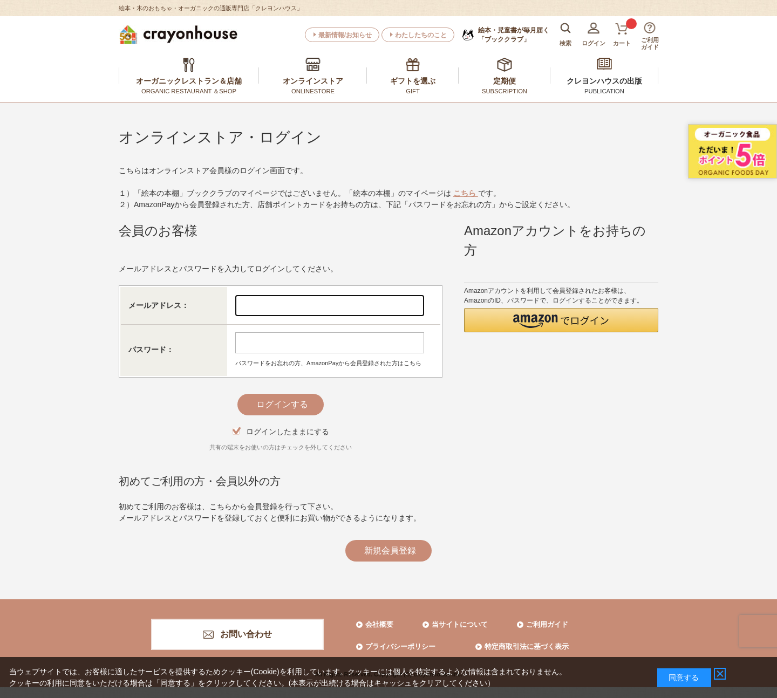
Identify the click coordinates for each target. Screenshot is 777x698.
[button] (561, 320)
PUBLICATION (604, 91)
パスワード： (151, 349)
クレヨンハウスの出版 (604, 81)
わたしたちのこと (421, 35)
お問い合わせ (246, 634)
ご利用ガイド (547, 624)
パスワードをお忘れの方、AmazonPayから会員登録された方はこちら (328, 363)
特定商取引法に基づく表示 (527, 646)
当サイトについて (460, 624)
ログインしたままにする (287, 431)
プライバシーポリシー (400, 646)
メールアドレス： (158, 305)
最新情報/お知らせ (345, 35)
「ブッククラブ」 (513, 34)
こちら (465, 193)
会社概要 (379, 624)
